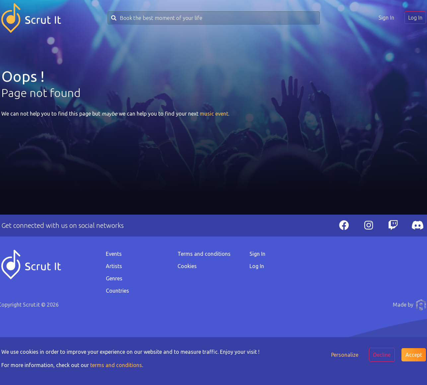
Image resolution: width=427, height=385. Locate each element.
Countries (117, 291)
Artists (114, 266)
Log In (415, 18)
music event (214, 114)
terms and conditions (116, 365)
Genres (114, 278)
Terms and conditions (204, 254)
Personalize (344, 355)
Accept (413, 355)
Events (114, 254)
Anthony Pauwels (421, 305)
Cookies (187, 266)
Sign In (386, 18)
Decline (382, 355)
